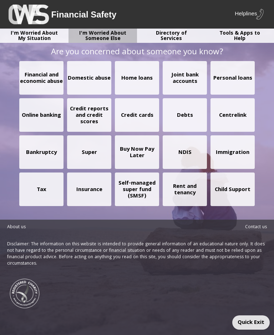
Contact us (256, 227)
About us (16, 227)
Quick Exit (251, 323)
